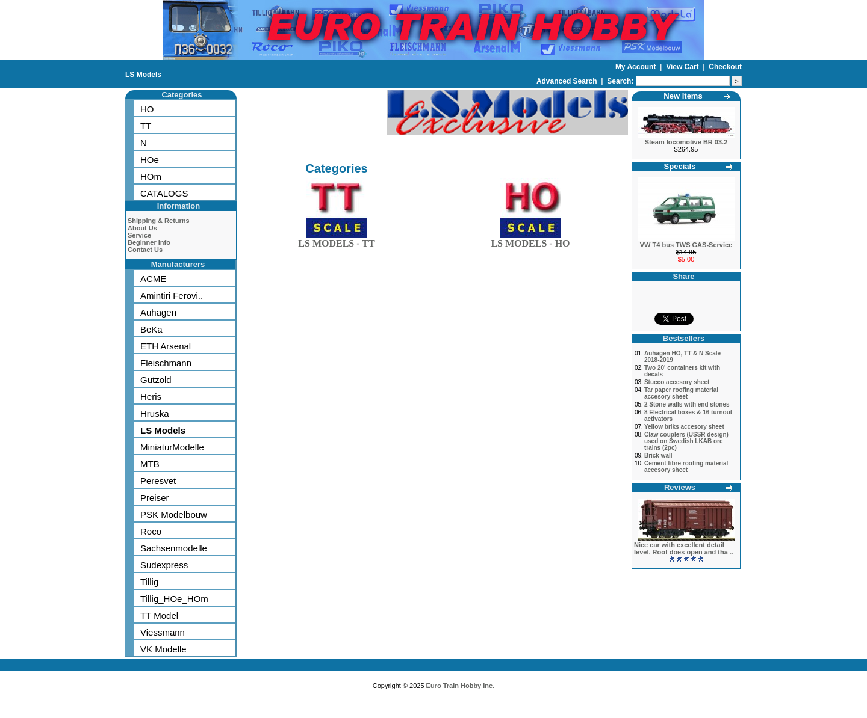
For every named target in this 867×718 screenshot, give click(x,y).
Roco (150, 531)
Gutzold (156, 380)
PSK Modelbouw (173, 514)
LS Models (143, 74)
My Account (636, 67)
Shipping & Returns (159, 220)
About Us (142, 228)
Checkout (725, 67)
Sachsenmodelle (173, 548)
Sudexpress (164, 565)
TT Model (159, 615)
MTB (150, 464)
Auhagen (158, 312)
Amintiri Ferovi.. (171, 295)
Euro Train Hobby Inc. (460, 685)
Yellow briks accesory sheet (684, 426)
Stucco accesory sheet (676, 382)
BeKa (151, 329)
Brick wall (658, 455)
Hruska (154, 413)
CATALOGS (164, 193)
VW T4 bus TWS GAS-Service (686, 244)
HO (147, 109)
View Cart (683, 67)
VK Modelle (163, 649)
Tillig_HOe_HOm (174, 599)
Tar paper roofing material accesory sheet (681, 393)
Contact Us (145, 249)
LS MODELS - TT (336, 241)
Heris (150, 396)
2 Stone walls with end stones (687, 404)
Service (139, 235)
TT (145, 126)
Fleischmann (165, 363)
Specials (680, 166)
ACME (153, 279)
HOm (150, 176)
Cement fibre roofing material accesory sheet (686, 466)
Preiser (154, 497)
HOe (149, 160)
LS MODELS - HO (530, 241)
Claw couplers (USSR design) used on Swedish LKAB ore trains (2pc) (686, 441)
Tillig (149, 582)
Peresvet (158, 481)
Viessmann (162, 632)
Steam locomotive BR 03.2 (686, 142)
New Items (682, 95)
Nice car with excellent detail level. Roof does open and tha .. (683, 548)
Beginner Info (149, 242)
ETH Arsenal (165, 346)
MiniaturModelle (172, 447)
